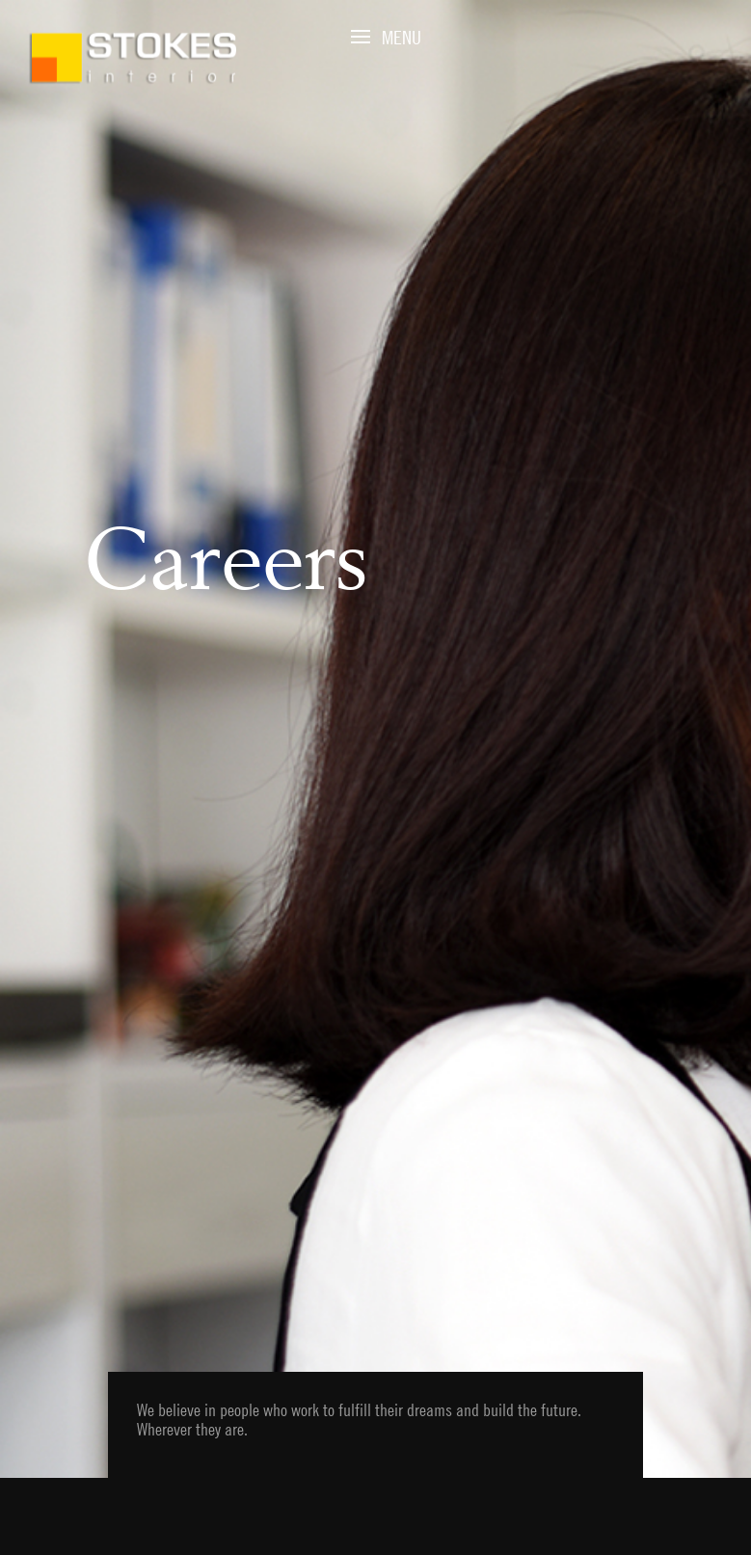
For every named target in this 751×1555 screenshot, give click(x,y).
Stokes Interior (132, 58)
